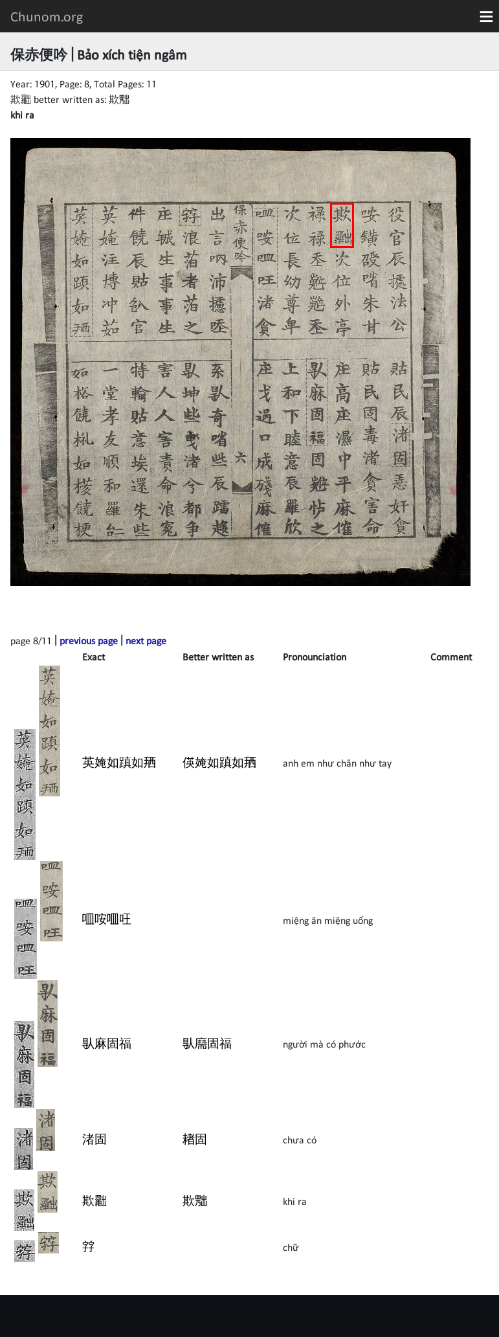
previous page (89, 640)
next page (146, 640)
